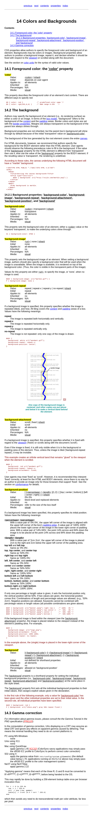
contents (44, 6)
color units (29, 62)
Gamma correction (27, 724)
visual (27, 90)
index (65, 6)
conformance (22, 492)
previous (28, 6)
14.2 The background (20, 35)
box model (51, 119)
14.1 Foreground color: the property (31, 33)
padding (43, 122)
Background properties (27, 198)
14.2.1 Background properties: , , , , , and (51, 40)
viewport (33, 58)
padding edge (50, 532)
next (36, 6)
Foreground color (26, 69)
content (27, 122)
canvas (83, 139)
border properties (21, 124)
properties (56, 6)
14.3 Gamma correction (22, 45)
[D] (64, 405)
